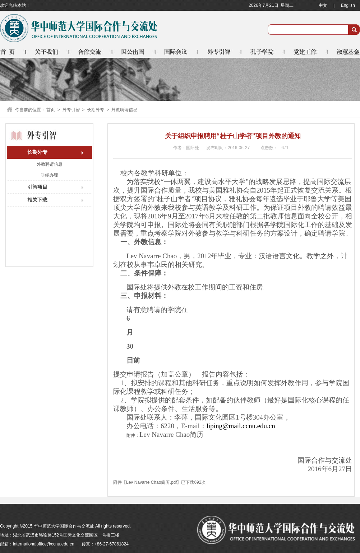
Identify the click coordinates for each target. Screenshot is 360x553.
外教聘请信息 (124, 109)
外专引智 (220, 51)
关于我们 (47, 51)
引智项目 (37, 187)
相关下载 (37, 200)
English (348, 5)
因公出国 (134, 51)
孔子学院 (263, 51)
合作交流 (90, 51)
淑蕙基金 (344, 51)
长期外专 (95, 109)
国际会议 (177, 51)
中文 (323, 5)
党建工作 (306, 51)
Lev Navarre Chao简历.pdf (151, 482)
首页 (13, 51)
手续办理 (49, 175)
